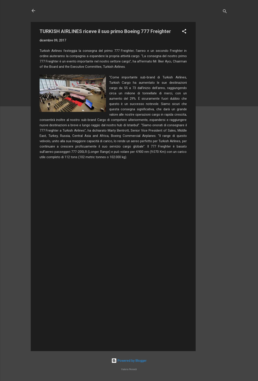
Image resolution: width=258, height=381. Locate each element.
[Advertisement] (213, 88)
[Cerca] (224, 12)
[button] (184, 32)
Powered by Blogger (129, 361)
